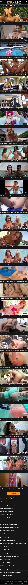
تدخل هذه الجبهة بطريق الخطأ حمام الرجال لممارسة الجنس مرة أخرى (14, 453)
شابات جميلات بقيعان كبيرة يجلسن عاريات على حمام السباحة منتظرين (14, 470)
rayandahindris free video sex (7, 540)
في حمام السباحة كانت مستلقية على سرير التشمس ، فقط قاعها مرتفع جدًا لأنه (14, 384)
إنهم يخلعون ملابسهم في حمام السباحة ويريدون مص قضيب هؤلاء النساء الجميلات (14, 264)
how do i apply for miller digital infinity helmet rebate (13, 543)
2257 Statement (18, 581)
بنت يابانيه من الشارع (4, 501)
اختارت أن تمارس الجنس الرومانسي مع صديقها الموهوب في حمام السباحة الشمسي (14, 350)
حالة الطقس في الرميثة (5, 546)
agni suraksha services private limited (9, 521)
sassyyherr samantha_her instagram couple (10, 572)
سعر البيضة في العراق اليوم (6, 575)
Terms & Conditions (9, 581)
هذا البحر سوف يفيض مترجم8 (6, 508)
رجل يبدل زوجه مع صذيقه (5, 517)
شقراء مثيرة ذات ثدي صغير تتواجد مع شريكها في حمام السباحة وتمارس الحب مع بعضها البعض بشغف (14, 246)
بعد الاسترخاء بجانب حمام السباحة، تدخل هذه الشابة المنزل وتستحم (14, 298)
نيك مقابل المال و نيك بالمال (6, 562)
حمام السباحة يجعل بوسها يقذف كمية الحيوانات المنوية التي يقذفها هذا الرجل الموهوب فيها (14, 109)
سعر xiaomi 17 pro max (5, 569)
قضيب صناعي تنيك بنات (5, 559)
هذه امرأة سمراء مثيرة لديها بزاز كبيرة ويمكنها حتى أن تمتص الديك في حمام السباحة (14, 212)
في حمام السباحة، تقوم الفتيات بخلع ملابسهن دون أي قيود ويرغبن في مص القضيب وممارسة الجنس (14, 229)
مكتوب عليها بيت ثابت (4, 549)
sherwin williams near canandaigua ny (9, 524)
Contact (25, 581)
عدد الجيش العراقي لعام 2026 (6, 514)
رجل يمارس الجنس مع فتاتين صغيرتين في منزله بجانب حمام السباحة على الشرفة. (14, 91)
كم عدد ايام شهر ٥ (4, 533)
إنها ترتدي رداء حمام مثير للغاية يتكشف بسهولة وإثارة (11, 488)
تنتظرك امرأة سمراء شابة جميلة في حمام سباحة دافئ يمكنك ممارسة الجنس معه (14, 401)
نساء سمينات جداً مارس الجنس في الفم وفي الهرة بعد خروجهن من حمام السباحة (14, 160)
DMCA (2, 581)
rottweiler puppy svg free (6, 553)
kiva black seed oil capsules (7, 530)
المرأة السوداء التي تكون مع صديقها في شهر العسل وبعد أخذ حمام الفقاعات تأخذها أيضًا (14, 436)
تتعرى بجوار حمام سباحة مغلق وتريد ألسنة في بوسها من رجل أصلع (14, 281)
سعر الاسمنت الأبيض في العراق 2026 (8, 565)
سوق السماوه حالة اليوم (5, 537)
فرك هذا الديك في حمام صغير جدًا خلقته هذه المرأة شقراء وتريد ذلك (14, 367)
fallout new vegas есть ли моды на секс (10, 505)
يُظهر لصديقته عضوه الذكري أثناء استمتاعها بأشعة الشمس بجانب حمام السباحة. (14, 57)
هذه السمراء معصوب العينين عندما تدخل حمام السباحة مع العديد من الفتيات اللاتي (14, 419)
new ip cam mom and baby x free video (9, 556)
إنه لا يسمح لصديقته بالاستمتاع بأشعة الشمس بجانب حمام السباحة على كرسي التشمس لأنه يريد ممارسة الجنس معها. (14, 74)
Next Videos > (14, 493)
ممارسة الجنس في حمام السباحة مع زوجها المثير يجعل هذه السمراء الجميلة (14, 22)
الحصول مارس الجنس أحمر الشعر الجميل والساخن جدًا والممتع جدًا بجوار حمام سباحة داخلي (14, 315)
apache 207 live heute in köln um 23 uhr (10, 527)
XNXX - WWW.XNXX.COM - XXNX (14, 2)
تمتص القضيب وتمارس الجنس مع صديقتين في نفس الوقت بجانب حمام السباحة (14, 40)
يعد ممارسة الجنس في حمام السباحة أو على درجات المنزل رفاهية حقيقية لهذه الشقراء (14, 143)
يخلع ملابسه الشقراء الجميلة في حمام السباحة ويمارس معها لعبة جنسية (14, 126)
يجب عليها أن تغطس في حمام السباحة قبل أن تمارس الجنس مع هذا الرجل (14, 177)
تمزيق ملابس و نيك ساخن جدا (6, 511)
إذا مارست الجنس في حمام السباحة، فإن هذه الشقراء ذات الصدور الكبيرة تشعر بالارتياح (14, 195)
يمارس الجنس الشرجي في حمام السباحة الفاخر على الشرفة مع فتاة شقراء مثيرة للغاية (14, 333)
